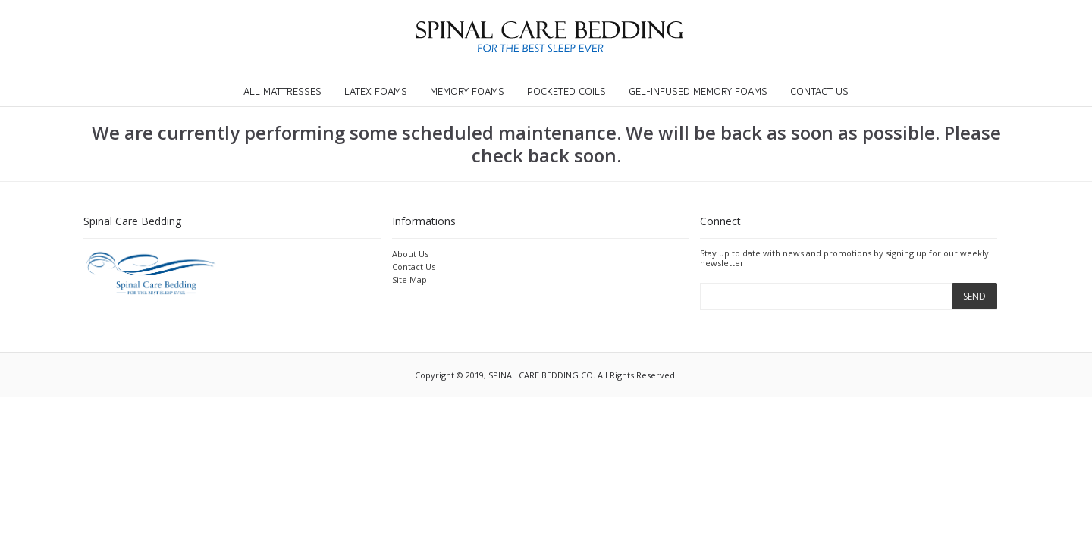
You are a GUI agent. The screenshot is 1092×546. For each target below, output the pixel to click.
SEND (974, 296)
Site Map (409, 279)
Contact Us (413, 266)
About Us (410, 253)
